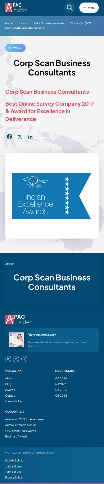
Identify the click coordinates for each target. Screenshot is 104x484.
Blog (8, 384)
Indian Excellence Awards (49, 23)
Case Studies (14, 401)
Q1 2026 (60, 384)
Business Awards (16, 436)
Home (9, 23)
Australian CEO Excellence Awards (26, 419)
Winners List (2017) (81, 23)
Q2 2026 (61, 378)
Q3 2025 (61, 395)
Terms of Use (13, 471)
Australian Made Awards (21, 425)
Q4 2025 (61, 390)
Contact (10, 395)
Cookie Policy (14, 460)
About (9, 378)
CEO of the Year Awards (20, 430)
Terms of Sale (13, 466)
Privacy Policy (14, 477)
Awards (23, 23)
